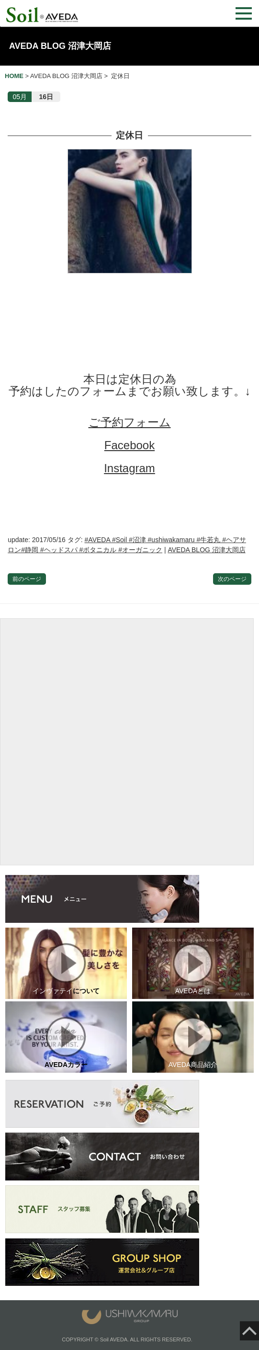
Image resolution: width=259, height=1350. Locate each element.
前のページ (26, 579)
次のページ (232, 579)
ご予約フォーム (130, 422)
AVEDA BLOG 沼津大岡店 (60, 46)
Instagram (129, 468)
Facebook (129, 445)
